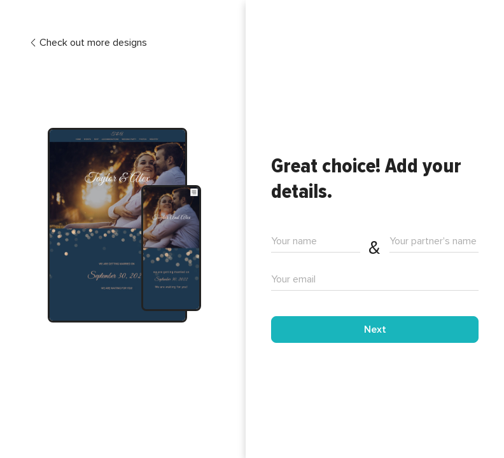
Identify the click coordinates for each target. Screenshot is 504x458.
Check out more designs (88, 43)
